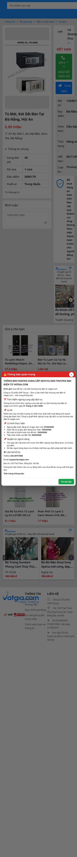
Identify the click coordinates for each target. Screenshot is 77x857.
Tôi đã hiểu (66, 481)
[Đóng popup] (71, 374)
